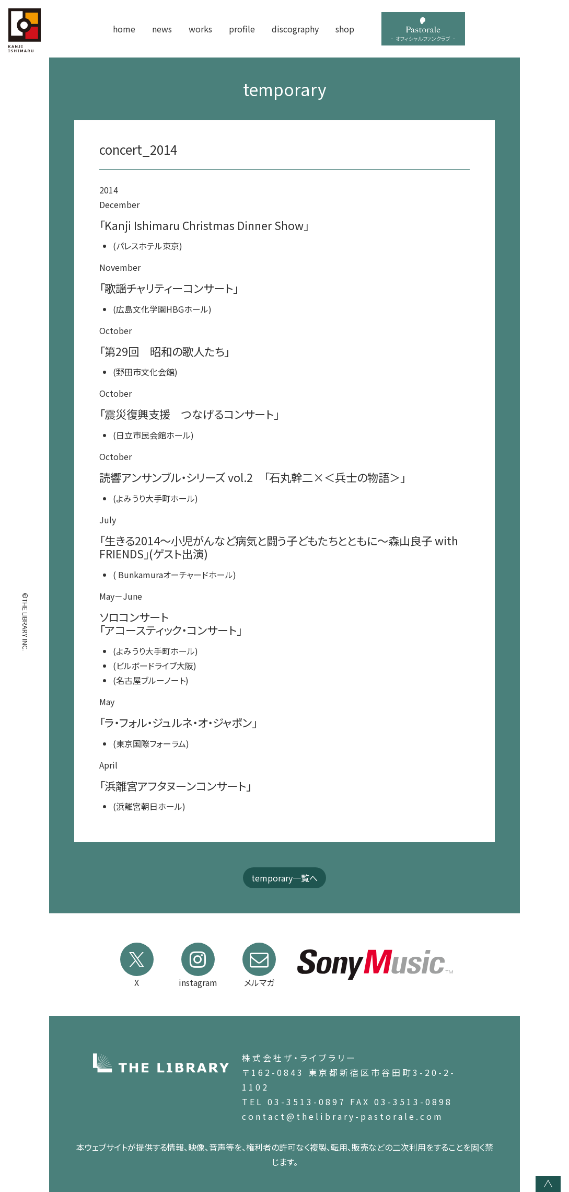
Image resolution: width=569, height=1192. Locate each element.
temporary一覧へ (284, 878)
